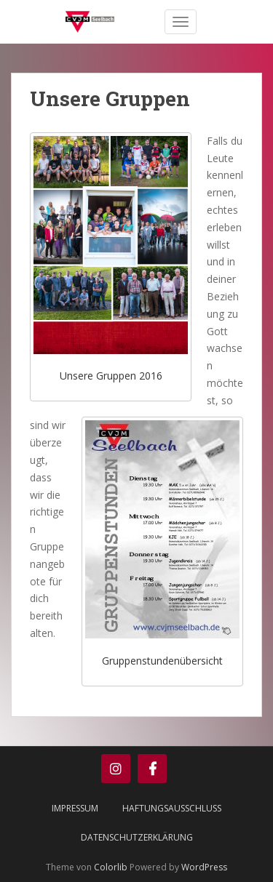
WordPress (204, 867)
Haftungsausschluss (171, 808)
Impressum (75, 808)
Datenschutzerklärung (137, 837)
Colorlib (110, 867)
